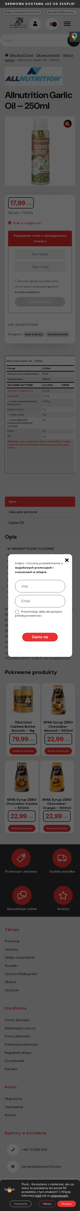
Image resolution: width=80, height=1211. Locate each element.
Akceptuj (67, 1204)
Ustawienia (20, 1204)
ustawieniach (59, 1196)
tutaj (38, 1196)
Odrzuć (47, 1204)
